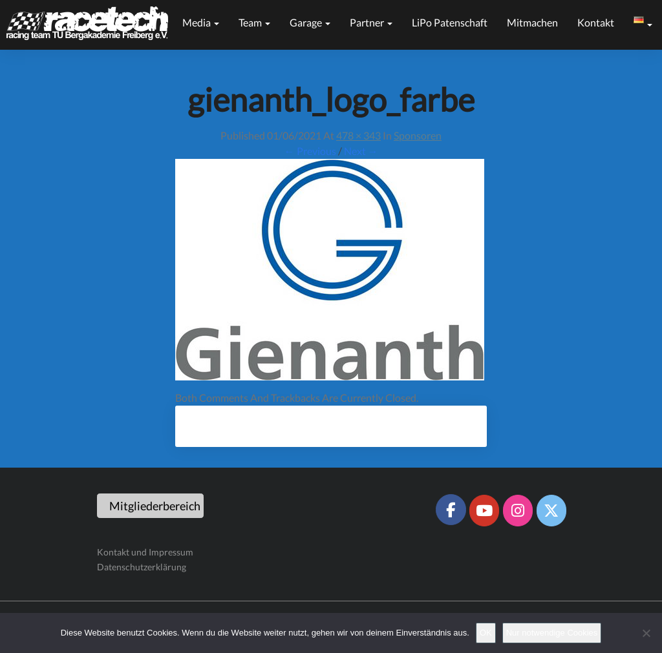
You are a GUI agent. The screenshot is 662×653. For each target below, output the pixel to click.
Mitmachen (532, 22)
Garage (310, 22)
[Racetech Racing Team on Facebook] (450, 509)
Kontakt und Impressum (145, 551)
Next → (361, 151)
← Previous (310, 151)
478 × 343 (358, 135)
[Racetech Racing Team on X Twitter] (551, 510)
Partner (371, 22)
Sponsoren (418, 135)
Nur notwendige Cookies (552, 632)
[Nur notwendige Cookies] (645, 633)
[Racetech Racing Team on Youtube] (484, 510)
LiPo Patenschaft (449, 22)
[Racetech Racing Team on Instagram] (518, 510)
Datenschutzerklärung (141, 566)
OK (486, 632)
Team (254, 22)
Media (200, 22)
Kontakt (595, 22)
